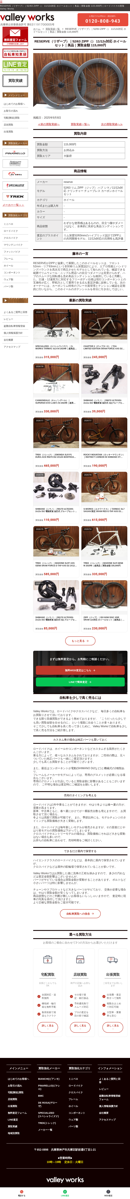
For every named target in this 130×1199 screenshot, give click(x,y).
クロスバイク (11, 237)
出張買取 (8, 131)
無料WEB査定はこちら (80, 670)
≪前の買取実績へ (49, 124)
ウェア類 (8, 279)
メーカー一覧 (45, 1129)
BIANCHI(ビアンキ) (48, 1079)
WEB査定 (108, 1193)
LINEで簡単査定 (80, 682)
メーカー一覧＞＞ (13, 204)
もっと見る (80, 640)
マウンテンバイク (13, 244)
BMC (41, 1095)
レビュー (8, 319)
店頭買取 (8, 124)
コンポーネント (12, 272)
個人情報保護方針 (13, 333)
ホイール (8, 265)
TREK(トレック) (47, 1123)
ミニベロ (8, 224)
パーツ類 (8, 286)
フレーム (8, 258)
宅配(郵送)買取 (12, 117)
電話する (21, 1193)
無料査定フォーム (17, 1113)
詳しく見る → (48, 1027)
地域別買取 (14, 1133)
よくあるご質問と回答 (15, 312)
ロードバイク (11, 231)
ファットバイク (12, 251)
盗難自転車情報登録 (14, 326)
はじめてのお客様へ (14, 104)
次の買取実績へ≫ (112, 124)
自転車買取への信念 (80, 913)
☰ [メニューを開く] (1, 1)
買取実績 (15, 81)
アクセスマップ (12, 346)
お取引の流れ (11, 110)
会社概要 (8, 339)
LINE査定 (65, 1193)
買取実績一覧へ (80, 124)
